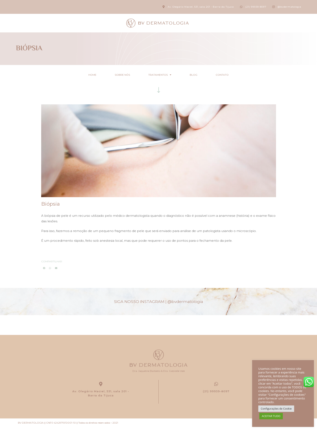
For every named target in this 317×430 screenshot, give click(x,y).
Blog (196, 74)
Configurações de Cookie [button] (276, 408)
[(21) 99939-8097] (216, 384)
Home (88, 74)
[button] (44, 268)
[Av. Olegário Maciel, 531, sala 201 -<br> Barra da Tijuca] (100, 384)
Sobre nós (120, 74)
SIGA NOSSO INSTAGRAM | (158, 301)
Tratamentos (159, 75)
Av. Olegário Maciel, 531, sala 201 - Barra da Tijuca (101, 394)
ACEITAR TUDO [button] (271, 416)
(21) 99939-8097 (216, 392)
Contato (226, 74)
